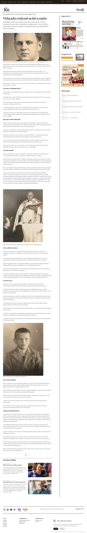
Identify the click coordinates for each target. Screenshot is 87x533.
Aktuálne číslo (38, 520)
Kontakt (5, 520)
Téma (4, 14)
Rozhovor (12, 14)
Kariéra (4, 523)
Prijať (56, 528)
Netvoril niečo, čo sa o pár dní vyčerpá (14, 482)
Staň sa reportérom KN (24, 520)
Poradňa (26, 14)
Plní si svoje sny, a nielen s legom (12, 465)
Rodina (22, 14)
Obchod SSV (68, 1)
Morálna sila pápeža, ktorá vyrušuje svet (71, 101)
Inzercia (62, 1)
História (5, 526)
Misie (19, 14)
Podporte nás (22, 521)
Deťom (34, 14)
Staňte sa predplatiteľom (67, 57)
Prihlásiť (74, 1)
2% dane (5, 524)
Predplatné (81, 1)
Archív (78, 509)
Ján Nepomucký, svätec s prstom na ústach (72, 106)
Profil (16, 14)
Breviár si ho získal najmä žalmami (70, 95)
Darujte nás (22, 523)
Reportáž (8, 14)
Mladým (30, 14)
